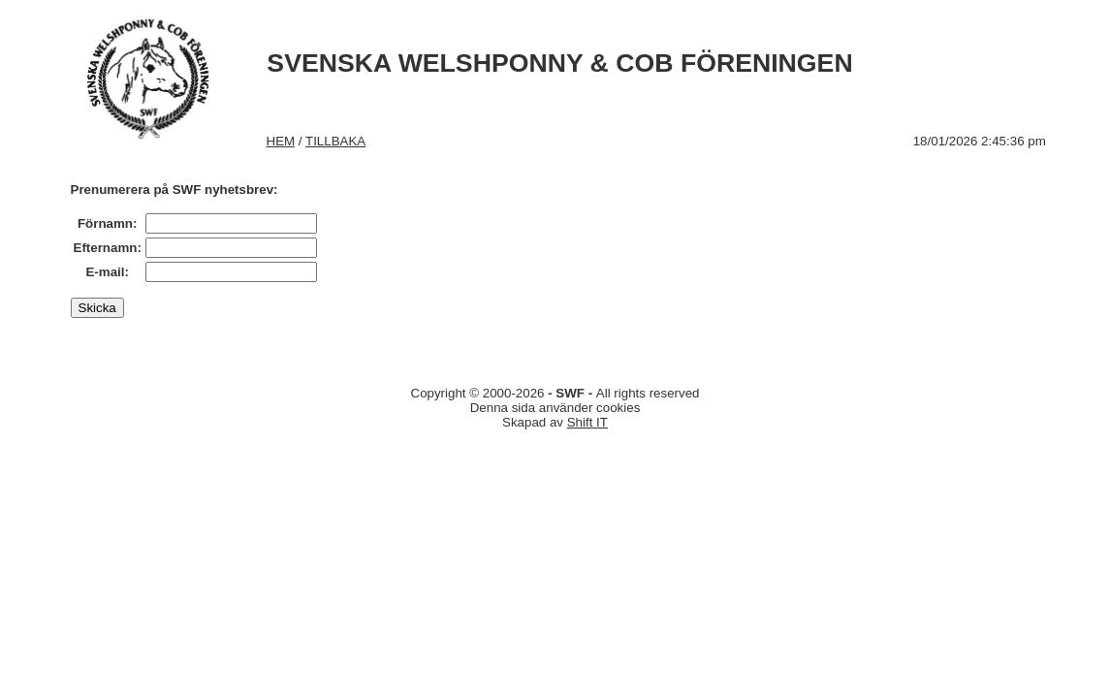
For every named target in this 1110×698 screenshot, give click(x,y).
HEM (281, 141)
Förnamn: (107, 223)
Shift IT (587, 422)
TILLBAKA (335, 141)
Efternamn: (108, 247)
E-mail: (106, 272)
